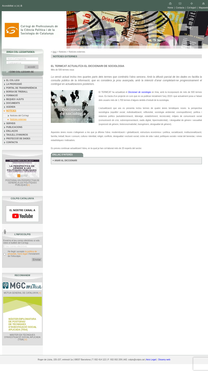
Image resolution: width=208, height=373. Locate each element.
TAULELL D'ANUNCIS (17, 135)
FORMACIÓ (12, 95)
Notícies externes (18, 119)
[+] (28, 185)
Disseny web (164, 359)
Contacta (180, 8)
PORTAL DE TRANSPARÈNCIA (21, 88)
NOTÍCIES (11, 111)
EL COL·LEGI (13, 80)
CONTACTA (12, 142)
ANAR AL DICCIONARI (65, 160)
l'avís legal (22, 254)
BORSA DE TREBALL (17, 92)
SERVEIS (10, 123)
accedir (31, 67)
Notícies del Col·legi (19, 115)
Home (170, 8)
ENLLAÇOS (12, 131)
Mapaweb (203, 8)
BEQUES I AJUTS (15, 99)
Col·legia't (191, 8)
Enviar (37, 259)
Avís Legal (151, 359)
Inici (55, 52)
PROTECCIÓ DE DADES (18, 138)
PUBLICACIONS (14, 127)
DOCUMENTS (13, 103)
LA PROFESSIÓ (14, 84)
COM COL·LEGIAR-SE (22, 72)
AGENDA (10, 107)
